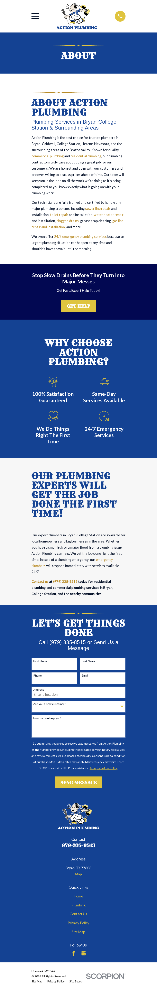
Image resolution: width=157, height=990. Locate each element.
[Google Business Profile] (83, 953)
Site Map (78, 932)
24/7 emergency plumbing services (80, 237)
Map (78, 874)
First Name (40, 661)
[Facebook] (73, 953)
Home (78, 896)
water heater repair (109, 215)
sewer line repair (97, 209)
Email (85, 675)
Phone (37, 675)
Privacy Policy (78, 923)
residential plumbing (86, 156)
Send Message (78, 782)
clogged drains (67, 221)
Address (38, 689)
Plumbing (78, 905)
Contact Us (78, 914)
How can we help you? (47, 718)
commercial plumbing (47, 156)
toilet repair (59, 215)
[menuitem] (37, 981)
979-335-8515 (78, 845)
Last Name (88, 661)
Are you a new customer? (49, 704)
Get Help (78, 306)
